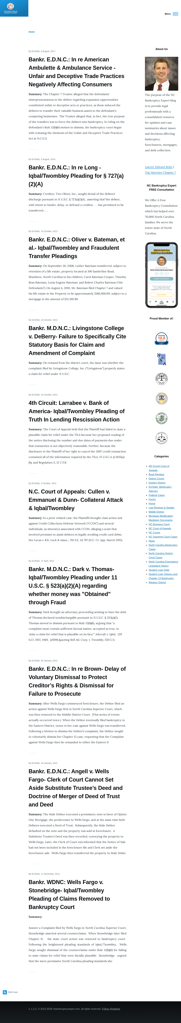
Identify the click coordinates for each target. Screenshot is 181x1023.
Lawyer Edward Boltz (158, 167)
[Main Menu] (170, 14)
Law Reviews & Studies (161, 507)
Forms (152, 499)
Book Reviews (156, 474)
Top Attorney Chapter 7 (160, 172)
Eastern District (157, 482)
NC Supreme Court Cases (163, 537)
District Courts (156, 478)
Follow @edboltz (111, 1009)
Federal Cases (157, 495)
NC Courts (154, 532)
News (152, 541)
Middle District (156, 512)
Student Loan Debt (159, 570)
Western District (157, 582)
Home (32, 32)
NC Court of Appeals (160, 528)
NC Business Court (159, 524)
